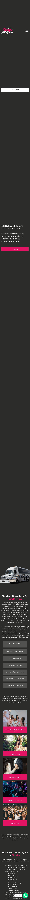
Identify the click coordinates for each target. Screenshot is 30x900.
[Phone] (25, 895)
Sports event (15, 824)
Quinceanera (15, 754)
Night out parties (15, 800)
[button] (27, 30)
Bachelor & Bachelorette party (15, 730)
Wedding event (15, 777)
